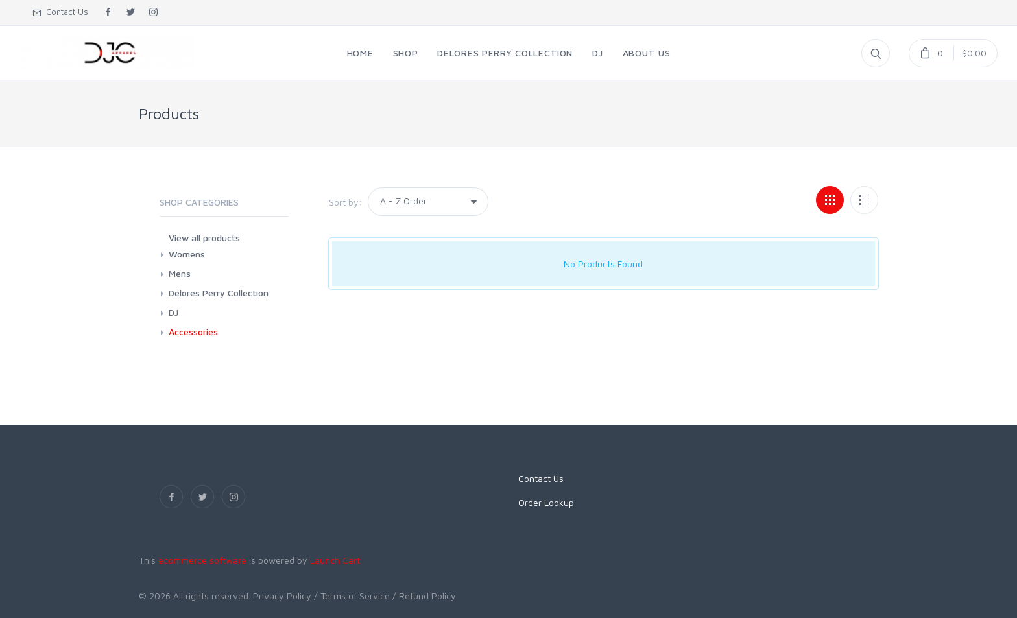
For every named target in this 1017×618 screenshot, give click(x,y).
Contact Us (60, 11)
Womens (187, 253)
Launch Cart (335, 559)
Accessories (193, 331)
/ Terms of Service (352, 595)
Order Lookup (546, 502)
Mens (180, 273)
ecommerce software (202, 559)
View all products (204, 237)
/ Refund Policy (424, 595)
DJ (173, 312)
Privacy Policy (282, 595)
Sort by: (345, 202)
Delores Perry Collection (219, 292)
